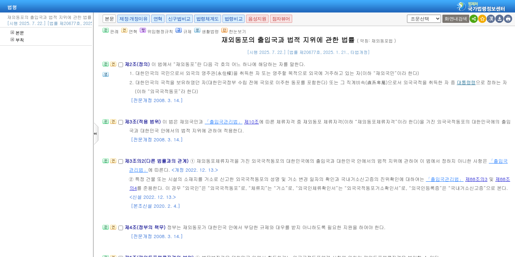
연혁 (157, 18)
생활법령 (206, 31)
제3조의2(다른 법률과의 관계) (157, 160)
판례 (111, 31)
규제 (184, 31)
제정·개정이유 (133, 18)
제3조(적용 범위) (143, 121)
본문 (17, 33)
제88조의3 (476, 179)
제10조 (251, 121)
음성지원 (257, 18)
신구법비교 (179, 18)
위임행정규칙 (156, 31)
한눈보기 (233, 31)
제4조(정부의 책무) (145, 227)
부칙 (17, 40)
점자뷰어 (281, 18)
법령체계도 (207, 18)
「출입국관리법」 (223, 121)
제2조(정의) (137, 64)
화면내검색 (456, 18)
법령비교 (233, 18)
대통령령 (466, 82)
